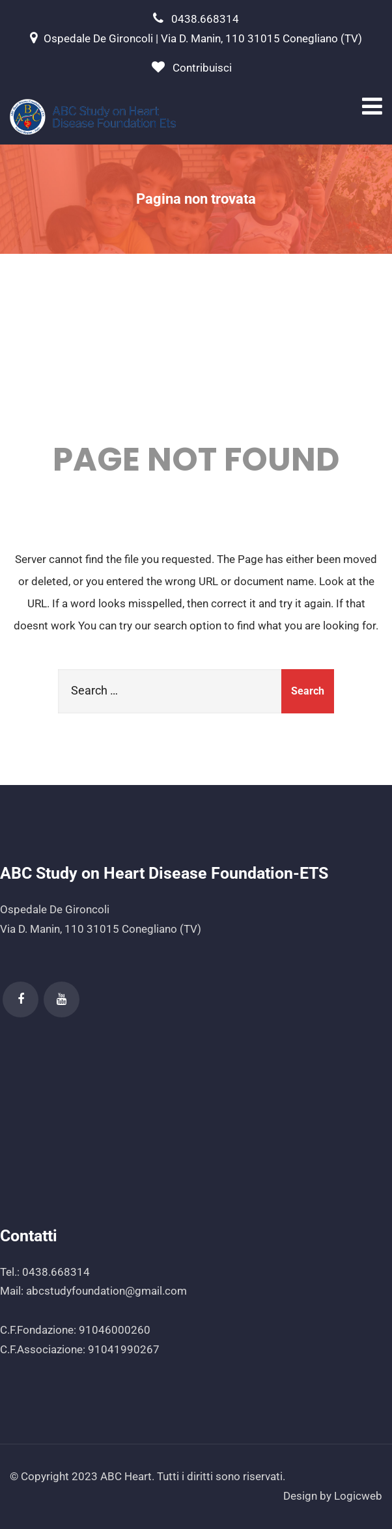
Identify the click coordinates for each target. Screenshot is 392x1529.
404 (196, 358)
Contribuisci (202, 67)
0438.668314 (205, 18)
